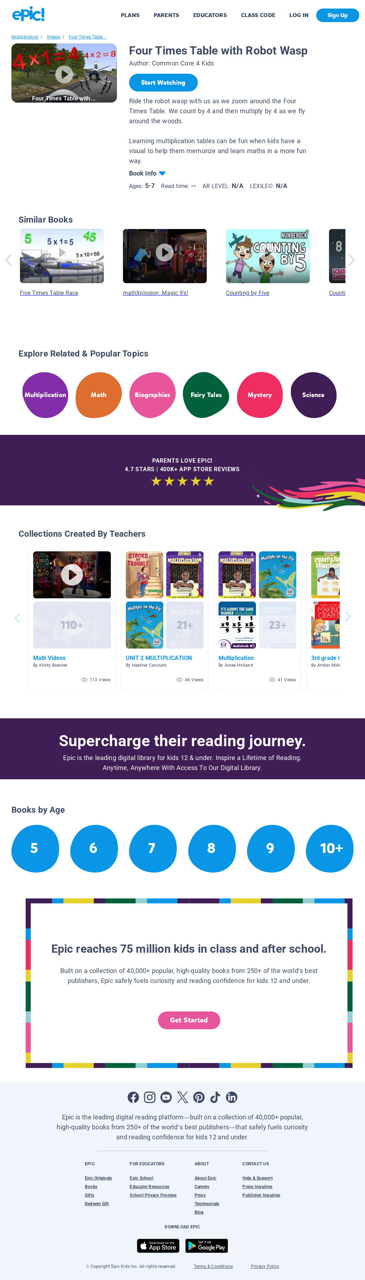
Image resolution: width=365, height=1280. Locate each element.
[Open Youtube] (166, 1097)
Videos (53, 37)
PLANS (130, 15)
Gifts (89, 1195)
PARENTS (166, 15)
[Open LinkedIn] (231, 1097)
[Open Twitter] (182, 1097)
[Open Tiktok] (215, 1097)
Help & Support (257, 1178)
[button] (72, 618)
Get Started (189, 1020)
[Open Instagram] (149, 1097)
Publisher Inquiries (261, 1195)
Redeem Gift (97, 1203)
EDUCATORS (210, 15)
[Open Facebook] (133, 1097)
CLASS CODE (258, 15)
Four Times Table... (87, 37)
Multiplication (25, 37)
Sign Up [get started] (338, 15)
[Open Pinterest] (199, 1097)
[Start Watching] (163, 83)
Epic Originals (98, 1178)
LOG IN (299, 15)
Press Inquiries (257, 1186)
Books (91, 1186)
